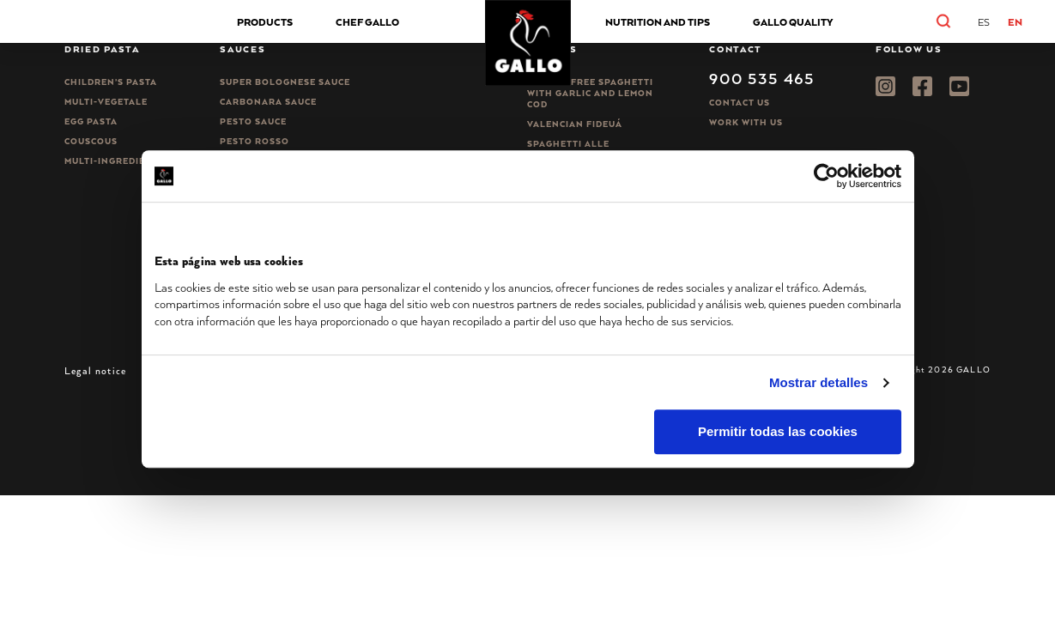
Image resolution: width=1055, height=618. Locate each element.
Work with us (746, 122)
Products (265, 21)
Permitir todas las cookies (778, 432)
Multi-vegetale (106, 101)
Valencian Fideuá (574, 124)
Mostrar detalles (818, 382)
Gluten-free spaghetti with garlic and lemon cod (590, 93)
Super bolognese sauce (285, 82)
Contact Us (739, 102)
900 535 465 (762, 78)
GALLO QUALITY (793, 21)
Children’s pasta (110, 82)
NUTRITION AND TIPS (657, 21)
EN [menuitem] (1015, 21)
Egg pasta (91, 121)
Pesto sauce (253, 121)
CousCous (91, 141)
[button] (961, 21)
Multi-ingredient (111, 161)
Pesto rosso (254, 141)
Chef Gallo (367, 21)
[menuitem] (983, 22)
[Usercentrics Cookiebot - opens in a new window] (826, 176)
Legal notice (95, 370)
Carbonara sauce (268, 101)
